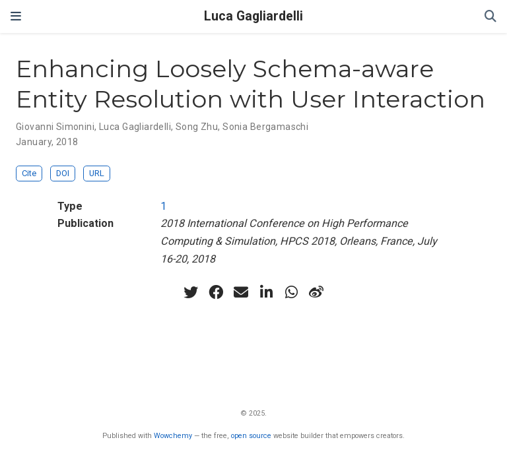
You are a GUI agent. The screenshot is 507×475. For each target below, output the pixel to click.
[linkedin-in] (266, 292)
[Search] (490, 16)
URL (96, 173)
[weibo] (316, 292)
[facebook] (216, 292)
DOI (62, 173)
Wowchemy (173, 435)
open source (251, 435)
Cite (29, 173)
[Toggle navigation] (16, 16)
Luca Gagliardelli (253, 16)
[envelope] (241, 292)
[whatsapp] (291, 292)
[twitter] (191, 292)
